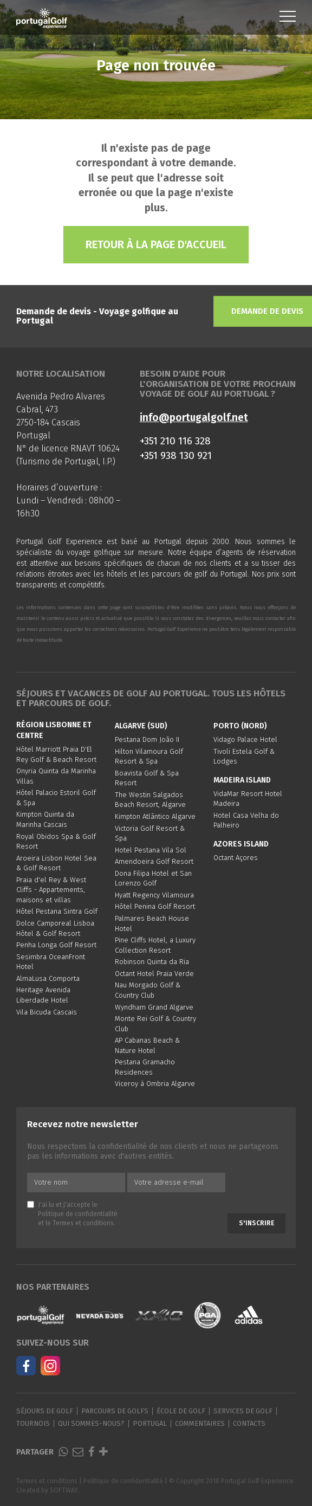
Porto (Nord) (240, 726)
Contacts (249, 1423)
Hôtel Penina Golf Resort (155, 906)
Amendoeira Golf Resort (154, 861)
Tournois (33, 1423)
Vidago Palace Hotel (245, 739)
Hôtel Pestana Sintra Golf (57, 911)
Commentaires (200, 1423)
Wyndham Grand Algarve (154, 1007)
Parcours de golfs (114, 1411)
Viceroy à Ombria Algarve (155, 1084)
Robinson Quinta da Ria (152, 962)
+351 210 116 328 (175, 441)
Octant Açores (235, 858)
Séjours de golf (44, 1411)
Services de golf (242, 1411)
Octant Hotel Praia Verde (154, 973)
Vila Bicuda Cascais (46, 1012)
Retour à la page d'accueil (156, 244)
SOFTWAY (63, 1490)
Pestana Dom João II (147, 739)
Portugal (150, 1423)
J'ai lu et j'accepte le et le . (72, 1214)
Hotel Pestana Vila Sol (150, 850)
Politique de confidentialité (78, 1214)
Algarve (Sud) (141, 726)
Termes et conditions (83, 1223)
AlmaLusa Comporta (48, 978)
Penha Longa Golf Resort (56, 945)
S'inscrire (256, 1223)
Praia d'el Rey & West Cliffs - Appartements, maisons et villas (51, 890)
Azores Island (241, 844)
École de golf (181, 1411)
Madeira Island (242, 780)
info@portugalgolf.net (194, 417)
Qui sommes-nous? (91, 1423)
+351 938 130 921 (176, 455)
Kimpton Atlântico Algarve (155, 816)
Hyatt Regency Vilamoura (154, 895)
